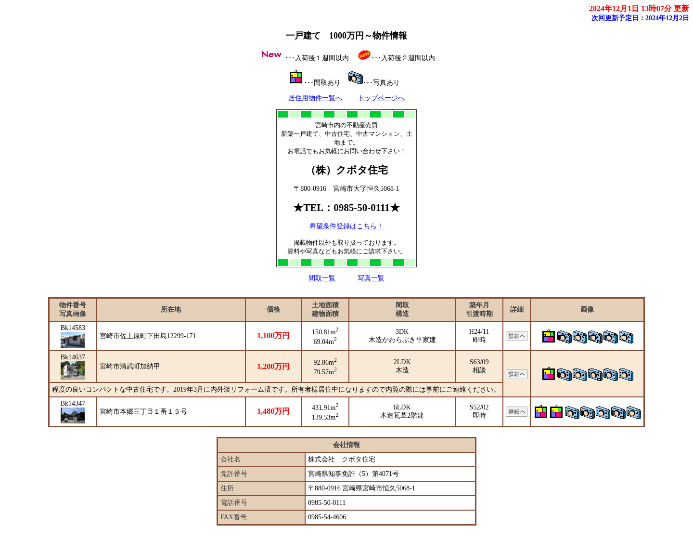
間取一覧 (321, 278)
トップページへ (381, 98)
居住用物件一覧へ (315, 98)
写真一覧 (371, 278)
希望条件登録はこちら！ (346, 226)
